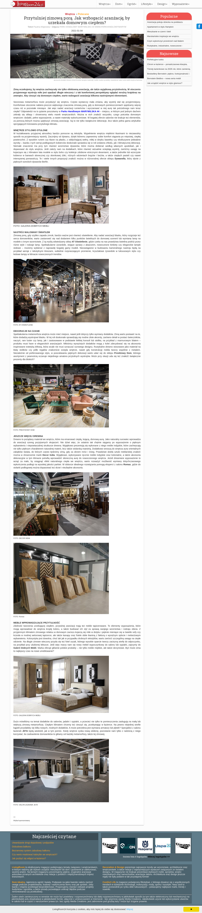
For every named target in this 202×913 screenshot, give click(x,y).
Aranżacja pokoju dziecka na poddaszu (165, 22)
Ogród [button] (131, 4)
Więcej (129, 909)
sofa (124, 80)
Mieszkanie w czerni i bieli (159, 31)
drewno (69, 80)
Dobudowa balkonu (21, 846)
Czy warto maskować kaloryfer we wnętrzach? (34, 854)
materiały (90, 80)
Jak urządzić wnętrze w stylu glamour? (164, 83)
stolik (128, 80)
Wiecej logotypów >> (158, 856)
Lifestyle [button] (147, 4)
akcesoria (57, 80)
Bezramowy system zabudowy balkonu (31, 850)
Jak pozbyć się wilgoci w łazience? (29, 858)
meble (96, 80)
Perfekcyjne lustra (155, 59)
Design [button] (162, 4)
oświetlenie (114, 80)
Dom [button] (118, 4)
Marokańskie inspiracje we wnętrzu (163, 36)
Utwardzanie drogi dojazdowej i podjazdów (33, 842)
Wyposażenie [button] (180, 4)
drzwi (74, 80)
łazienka (139, 80)
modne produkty (105, 80)
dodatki (63, 80)
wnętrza (133, 80)
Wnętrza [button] (104, 4)
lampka (84, 80)
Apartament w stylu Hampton (160, 27)
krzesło (79, 80)
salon (121, 80)
